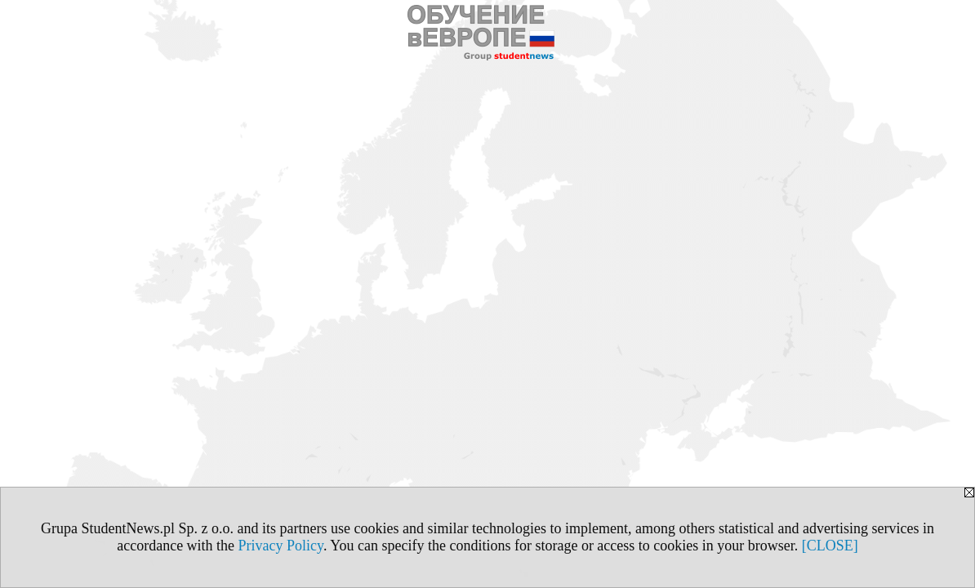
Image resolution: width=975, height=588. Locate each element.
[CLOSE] (830, 545)
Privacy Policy (280, 545)
